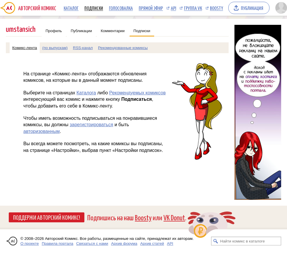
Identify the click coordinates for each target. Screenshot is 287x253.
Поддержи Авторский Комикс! (46, 217)
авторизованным (41, 131)
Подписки (93, 8)
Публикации (81, 31)
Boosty (216, 8)
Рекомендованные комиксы (123, 48)
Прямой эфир (151, 8)
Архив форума (124, 243)
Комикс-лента (24, 48)
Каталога (86, 92)
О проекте (29, 243)
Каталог (71, 8)
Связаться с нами (92, 243)
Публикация (252, 8)
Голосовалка (121, 8)
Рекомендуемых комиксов (137, 92)
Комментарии (113, 31)
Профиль (54, 31)
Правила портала (57, 243)
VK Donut (174, 217)
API (173, 8)
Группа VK (193, 8)
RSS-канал (83, 48)
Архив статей (152, 243)
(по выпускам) (55, 48)
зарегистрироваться (91, 124)
